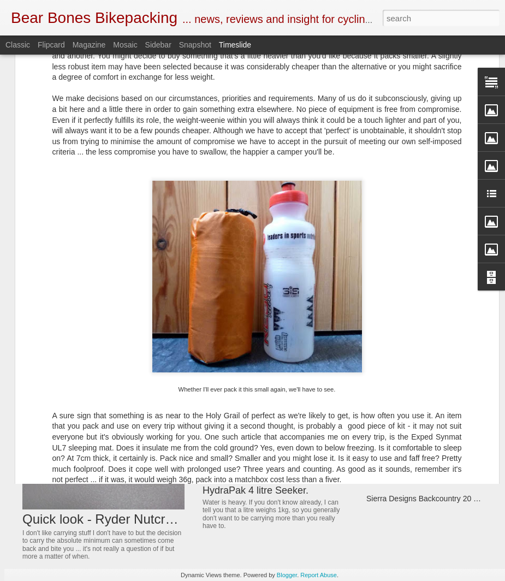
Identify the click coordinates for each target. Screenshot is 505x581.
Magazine (89, 44)
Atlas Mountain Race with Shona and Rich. (296, 427)
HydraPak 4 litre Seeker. (255, 490)
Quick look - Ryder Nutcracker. (111, 519)
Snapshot (195, 44)
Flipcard (51, 44)
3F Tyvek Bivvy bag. (400, 364)
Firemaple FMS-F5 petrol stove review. (431, 403)
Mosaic (125, 44)
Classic (17, 44)
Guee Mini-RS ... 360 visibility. (417, 345)
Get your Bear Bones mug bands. (275, 347)
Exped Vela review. (398, 422)
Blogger (287, 575)
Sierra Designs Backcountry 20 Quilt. (428, 498)
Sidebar (158, 44)
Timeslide (235, 44)
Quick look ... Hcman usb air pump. (425, 441)
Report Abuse (318, 575)
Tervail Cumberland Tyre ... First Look (429, 479)
